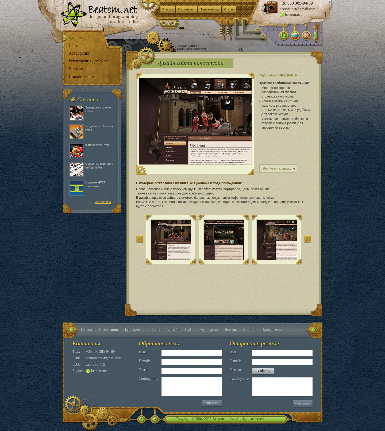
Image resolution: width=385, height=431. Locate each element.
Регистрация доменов (88, 61)
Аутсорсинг (79, 53)
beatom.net (293, 15)
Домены (231, 330)
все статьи (103, 202)
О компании (186, 9)
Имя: (143, 352)
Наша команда (209, 9)
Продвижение (81, 76)
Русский (295, 36)
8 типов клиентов (97, 145)
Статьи (229, 9)
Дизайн (75, 37)
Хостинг (76, 68)
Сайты (74, 45)
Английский (306, 36)
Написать (284, 36)
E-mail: (144, 361)
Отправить (212, 403)
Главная (167, 9)
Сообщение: (148, 379)
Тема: (143, 370)
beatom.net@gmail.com (297, 9)
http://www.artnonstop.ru (278, 75)
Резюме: (236, 370)
